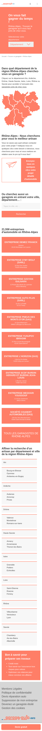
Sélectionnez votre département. (16, 38)
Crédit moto (13, 664)
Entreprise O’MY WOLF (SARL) (21, 261)
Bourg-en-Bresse (14, 471)
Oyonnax (10, 473)
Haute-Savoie (9, 533)
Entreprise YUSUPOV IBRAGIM (21, 337)
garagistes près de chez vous (14, 87)
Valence (10, 518)
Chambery (11, 635)
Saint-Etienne (12, 588)
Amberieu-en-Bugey (15, 476)
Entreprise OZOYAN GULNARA (21, 280)
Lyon (9, 618)
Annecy (10, 541)
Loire (5, 580)
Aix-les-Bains (12, 638)
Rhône (6, 604)
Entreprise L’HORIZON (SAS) (21, 356)
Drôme (6, 509)
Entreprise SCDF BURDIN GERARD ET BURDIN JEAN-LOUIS (21, 375)
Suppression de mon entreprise (20, 700)
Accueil (4, 56)
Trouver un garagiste (14, 56)
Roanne (10, 591)
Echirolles (11, 570)
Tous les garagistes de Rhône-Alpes (21, 435)
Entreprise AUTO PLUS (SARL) (21, 299)
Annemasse (12, 544)
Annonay (10, 497)
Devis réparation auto (14, 696)
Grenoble (11, 565)
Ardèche (6, 486)
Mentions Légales (12, 688)
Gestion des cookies (13, 708)
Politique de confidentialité (17, 692)
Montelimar (11, 520)
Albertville (11, 641)
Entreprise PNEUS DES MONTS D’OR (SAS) (21, 318)
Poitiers (10, 568)
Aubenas (10, 494)
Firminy (10, 594)
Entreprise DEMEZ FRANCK (21, 242)
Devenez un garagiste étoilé (18, 704)
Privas (9, 500)
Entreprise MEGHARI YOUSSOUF (21, 394)
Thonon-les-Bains (14, 547)
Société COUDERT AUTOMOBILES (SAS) (21, 413)
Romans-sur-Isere (14, 523)
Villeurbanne (12, 612)
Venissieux (11, 615)
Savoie (6, 627)
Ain (4, 462)
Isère (5, 556)
